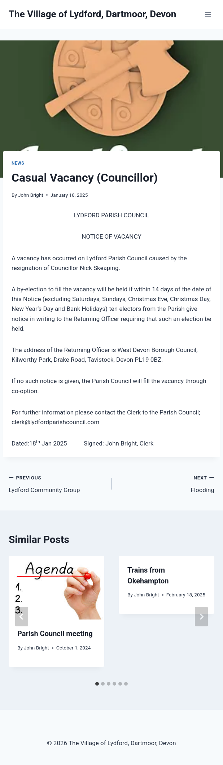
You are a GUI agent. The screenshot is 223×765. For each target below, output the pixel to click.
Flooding (166, 483)
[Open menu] (207, 14)
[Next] (201, 616)
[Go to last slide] (21, 616)
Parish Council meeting (55, 633)
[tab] (97, 684)
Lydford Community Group (57, 483)
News (18, 163)
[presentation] (56, 588)
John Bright (30, 195)
